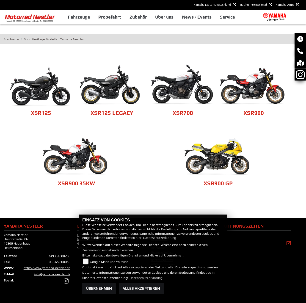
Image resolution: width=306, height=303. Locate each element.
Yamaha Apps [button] (285, 4)
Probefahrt (109, 16)
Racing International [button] (254, 4)
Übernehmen (99, 288)
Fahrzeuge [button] (79, 16)
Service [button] (227, 16)
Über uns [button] (164, 16)
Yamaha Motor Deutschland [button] (213, 4)
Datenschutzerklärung (159, 238)
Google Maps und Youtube (109, 262)
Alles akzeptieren (141, 288)
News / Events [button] (197, 16)
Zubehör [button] (138, 16)
